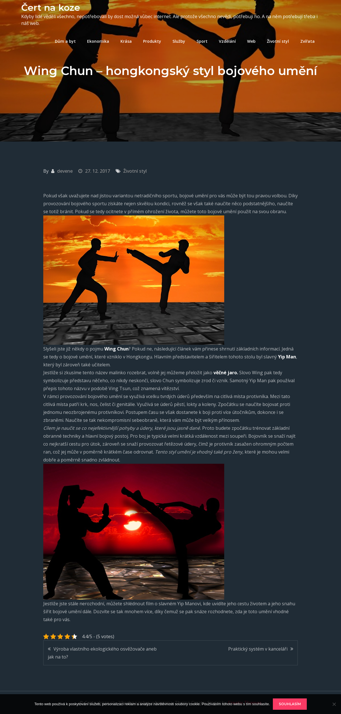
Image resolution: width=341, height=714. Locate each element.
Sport (202, 41)
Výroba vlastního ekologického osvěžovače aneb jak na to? (102, 653)
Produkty (152, 41)
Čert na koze (50, 7)
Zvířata (307, 41)
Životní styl (278, 41)
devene (65, 171)
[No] (334, 704)
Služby (178, 41)
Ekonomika (98, 41)
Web (251, 41)
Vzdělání (227, 41)
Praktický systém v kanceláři (258, 649)
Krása (126, 41)
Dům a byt (65, 41)
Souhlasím (290, 704)
